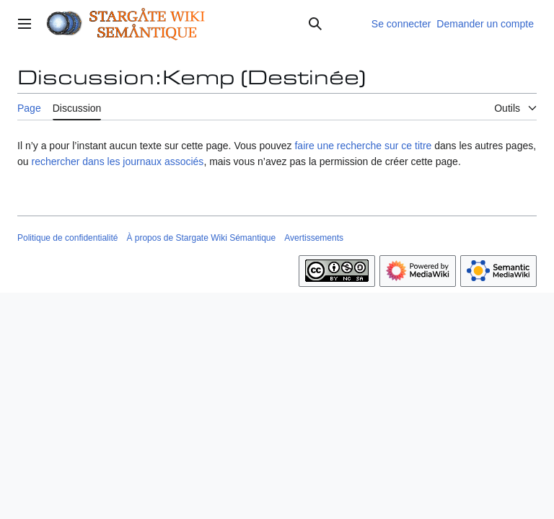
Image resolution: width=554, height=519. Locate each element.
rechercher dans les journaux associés (117, 161)
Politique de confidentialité (67, 238)
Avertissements (313, 238)
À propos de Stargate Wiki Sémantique (201, 238)
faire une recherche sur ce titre (362, 145)
